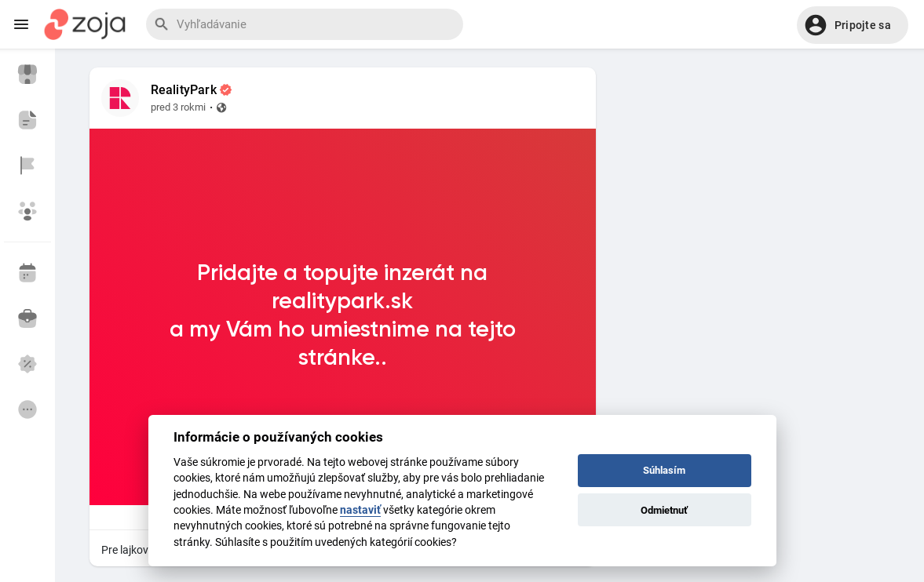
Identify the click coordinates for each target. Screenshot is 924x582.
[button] (852, 25)
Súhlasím (664, 470)
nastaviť (360, 510)
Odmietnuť (664, 510)
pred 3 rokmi (178, 107)
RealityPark (184, 90)
